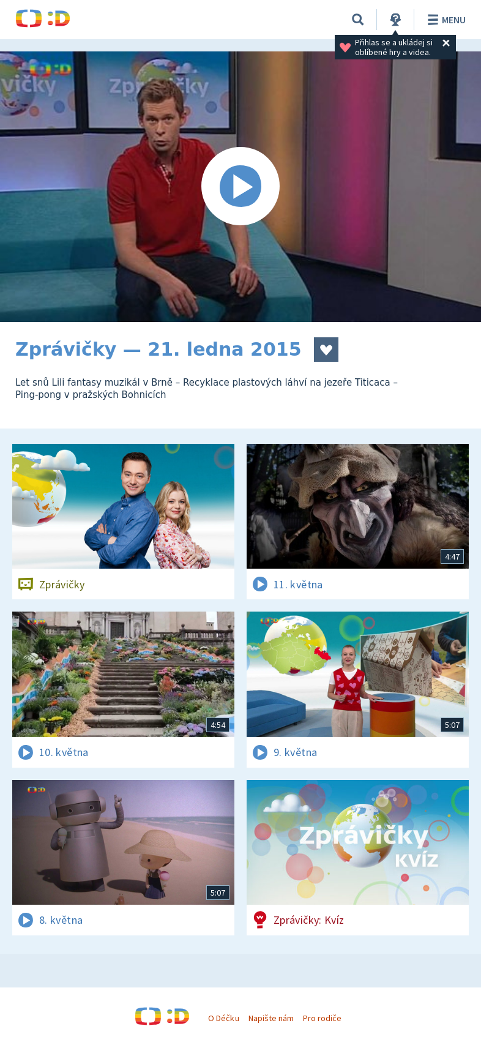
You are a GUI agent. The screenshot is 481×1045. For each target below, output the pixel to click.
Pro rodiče (322, 1018)
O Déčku (223, 1018)
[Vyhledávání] (358, 19)
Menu (444, 19)
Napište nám (271, 1018)
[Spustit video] (240, 186)
